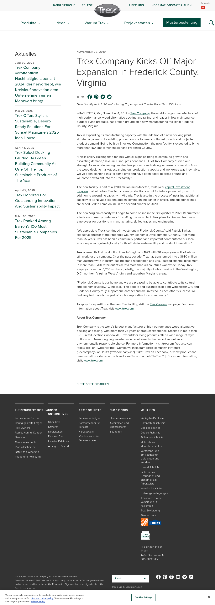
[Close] (209, 597)
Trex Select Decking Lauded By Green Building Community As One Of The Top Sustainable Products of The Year (36, 166)
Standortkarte (148, 515)
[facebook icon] (89, 97)
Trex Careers (158, 304)
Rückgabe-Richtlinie (152, 418)
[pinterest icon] (96, 97)
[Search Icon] (211, 23)
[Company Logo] (107, 10)
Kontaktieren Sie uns (27, 418)
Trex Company (139, 113)
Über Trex (54, 422)
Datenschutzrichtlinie (153, 423)
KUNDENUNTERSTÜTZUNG (32, 410)
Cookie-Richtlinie (150, 433)
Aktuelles (26, 54)
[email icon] (109, 97)
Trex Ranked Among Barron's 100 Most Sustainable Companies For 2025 (36, 229)
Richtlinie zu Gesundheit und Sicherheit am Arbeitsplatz (150, 478)
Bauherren (116, 432)
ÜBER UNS (136, 5)
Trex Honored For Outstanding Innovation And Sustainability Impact (37, 200)
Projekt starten (137, 23)
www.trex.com (124, 308)
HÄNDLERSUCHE (63, 5)
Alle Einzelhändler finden (151, 549)
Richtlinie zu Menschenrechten (151, 444)
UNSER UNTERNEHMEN (58, 412)
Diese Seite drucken (93, 384)
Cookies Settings (150, 428)
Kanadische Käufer (151, 488)
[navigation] (107, 5)
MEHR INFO (148, 410)
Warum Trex (95, 23)
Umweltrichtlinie (150, 467)
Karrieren (53, 427)
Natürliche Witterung (27, 452)
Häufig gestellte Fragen (29, 423)
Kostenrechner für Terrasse (89, 425)
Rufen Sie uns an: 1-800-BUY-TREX (152, 557)
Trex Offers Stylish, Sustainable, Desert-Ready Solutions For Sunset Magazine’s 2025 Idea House (37, 126)
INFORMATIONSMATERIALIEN (171, 5)
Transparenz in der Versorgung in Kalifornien (151, 502)
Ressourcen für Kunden (29, 433)
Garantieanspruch (25, 442)
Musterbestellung (181, 22)
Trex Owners (22, 428)
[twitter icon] (103, 97)
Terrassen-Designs (89, 418)
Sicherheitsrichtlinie (152, 437)
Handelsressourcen (121, 418)
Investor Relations (58, 441)
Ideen (60, 23)
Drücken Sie (55, 436)
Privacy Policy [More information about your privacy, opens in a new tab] (38, 601)
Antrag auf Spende (59, 446)
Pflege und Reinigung (28, 457)
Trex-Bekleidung (150, 511)
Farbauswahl (86, 432)
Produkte (28, 23)
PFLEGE (87, 5)
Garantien (20, 437)
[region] (107, 597)
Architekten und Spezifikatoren (119, 425)
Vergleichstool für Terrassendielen (89, 438)
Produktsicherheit (25, 447)
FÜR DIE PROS (119, 410)
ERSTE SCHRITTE (90, 410)
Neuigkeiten (55, 432)
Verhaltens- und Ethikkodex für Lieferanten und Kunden (150, 456)
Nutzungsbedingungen (154, 493)
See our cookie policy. (42, 598)
